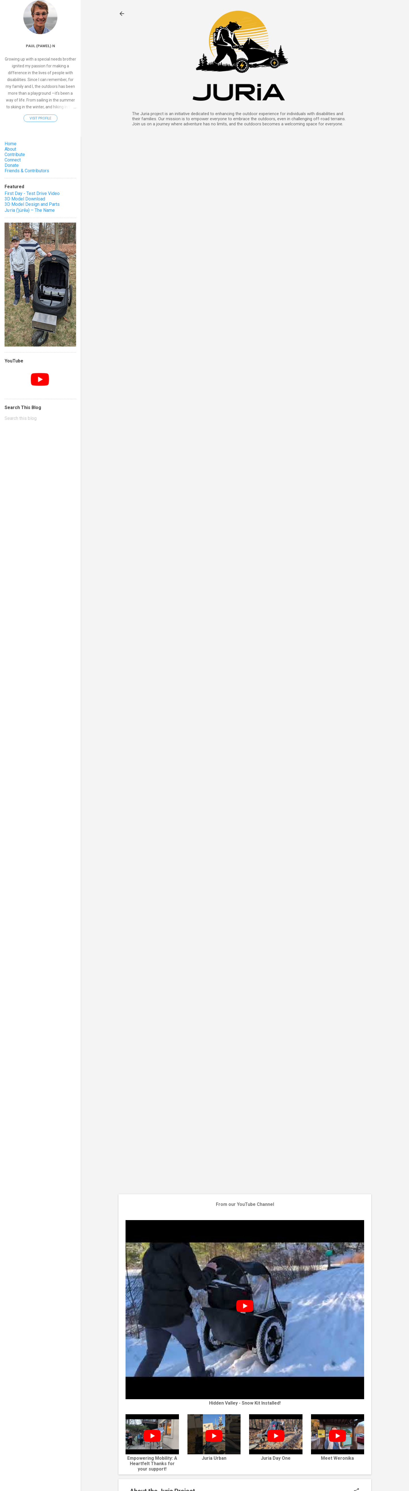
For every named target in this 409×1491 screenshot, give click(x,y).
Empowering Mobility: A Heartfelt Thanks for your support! (152, 1463)
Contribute (15, 154)
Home (10, 143)
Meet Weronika (337, 1458)
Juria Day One (276, 1458)
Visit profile (40, 118)
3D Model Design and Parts (32, 204)
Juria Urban (214, 1458)
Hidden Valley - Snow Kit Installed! (245, 1403)
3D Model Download (25, 199)
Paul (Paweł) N (40, 45)
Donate (12, 165)
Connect (13, 160)
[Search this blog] (40, 418)
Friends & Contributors (27, 170)
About (10, 149)
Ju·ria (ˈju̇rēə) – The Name (30, 210)
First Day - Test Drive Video (32, 193)
